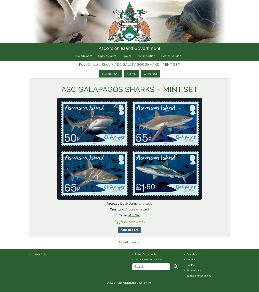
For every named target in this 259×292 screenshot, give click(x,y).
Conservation (146, 56)
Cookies (191, 259)
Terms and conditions (199, 275)
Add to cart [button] (129, 230)
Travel (127, 56)
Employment (107, 56)
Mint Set (134, 215)
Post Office (88, 64)
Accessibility (194, 270)
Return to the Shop (129, 242)
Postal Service (171, 56)
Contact (191, 265)
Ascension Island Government (129, 48)
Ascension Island (137, 209)
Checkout (150, 74)
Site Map (192, 254)
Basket (131, 74)
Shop (106, 64)
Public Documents (145, 254)
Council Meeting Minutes (149, 259)
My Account (110, 74)
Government (84, 56)
